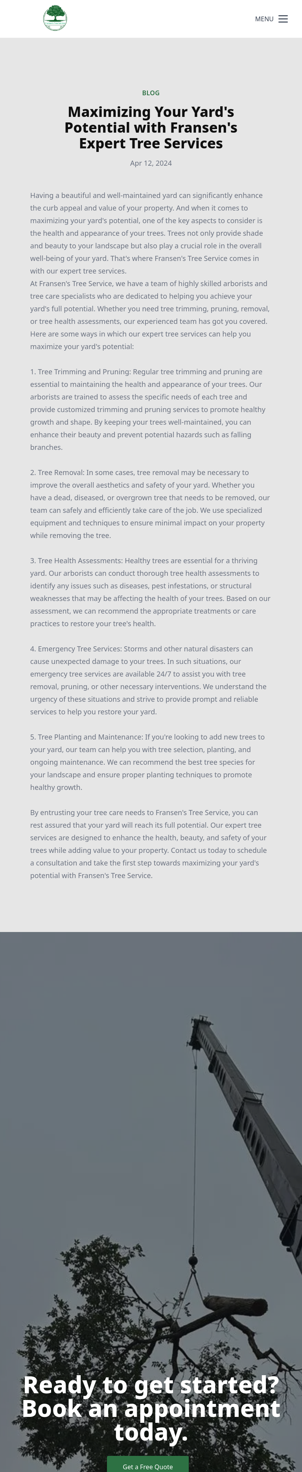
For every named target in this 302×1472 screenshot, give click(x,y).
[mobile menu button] (283, 18)
